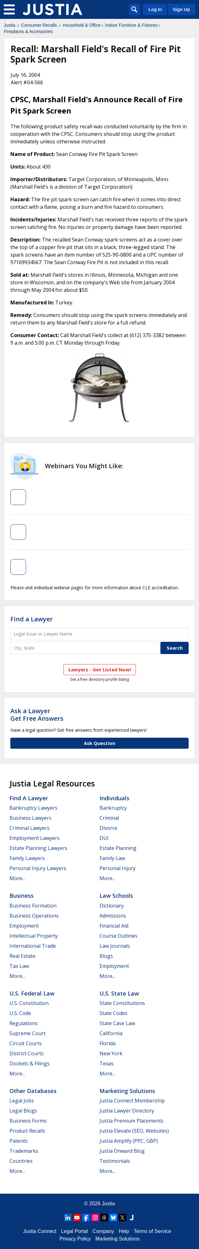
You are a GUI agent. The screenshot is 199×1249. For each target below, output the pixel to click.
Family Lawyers (27, 858)
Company (103, 1231)
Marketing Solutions (127, 1091)
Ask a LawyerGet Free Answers (36, 715)
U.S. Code (20, 1013)
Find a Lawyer (31, 619)
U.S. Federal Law (32, 993)
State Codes (113, 1013)
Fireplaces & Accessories (28, 31)
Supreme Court (27, 1033)
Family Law (112, 858)
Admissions (113, 915)
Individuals (114, 798)
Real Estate (22, 955)
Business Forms (28, 1120)
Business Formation (32, 905)
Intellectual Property (33, 935)
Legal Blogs (23, 1110)
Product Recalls (27, 1130)
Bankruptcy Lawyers (33, 807)
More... (17, 878)
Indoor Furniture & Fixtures (131, 25)
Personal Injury (118, 868)
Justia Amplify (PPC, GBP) (129, 1140)
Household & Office (81, 25)
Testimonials (115, 1160)
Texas (107, 1063)
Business (21, 895)
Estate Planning (118, 848)
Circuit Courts (25, 1043)
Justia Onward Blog (122, 1150)
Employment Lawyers (34, 838)
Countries (21, 1160)
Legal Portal (74, 1231)
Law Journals (115, 945)
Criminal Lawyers (29, 827)
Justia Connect (39, 1231)
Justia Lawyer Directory (127, 1110)
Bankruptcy (113, 807)
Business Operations (34, 915)
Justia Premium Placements (132, 1120)
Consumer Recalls (39, 25)
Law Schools (116, 895)
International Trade (32, 945)
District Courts (26, 1053)
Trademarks (23, 1150)
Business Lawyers (30, 817)
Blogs (106, 955)
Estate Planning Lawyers (38, 848)
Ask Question (99, 743)
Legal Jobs (21, 1100)
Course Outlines (118, 935)
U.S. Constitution (29, 1003)
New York (111, 1053)
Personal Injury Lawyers (37, 868)
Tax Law (19, 966)
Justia (9, 25)
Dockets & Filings (29, 1063)
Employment (24, 925)
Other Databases (32, 1091)
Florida (108, 1043)
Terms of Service (152, 1231)
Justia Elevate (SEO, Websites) (134, 1130)
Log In (155, 9)
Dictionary (112, 905)
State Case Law (117, 1023)
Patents (18, 1140)
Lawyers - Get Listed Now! (99, 669)
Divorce (108, 827)
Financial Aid (114, 925)
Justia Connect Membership (132, 1100)
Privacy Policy (75, 1238)
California (111, 1033)
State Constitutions (122, 1003)
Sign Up (181, 9)
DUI (104, 838)
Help (124, 1231)
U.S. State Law (119, 993)
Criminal (109, 817)
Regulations (23, 1023)
